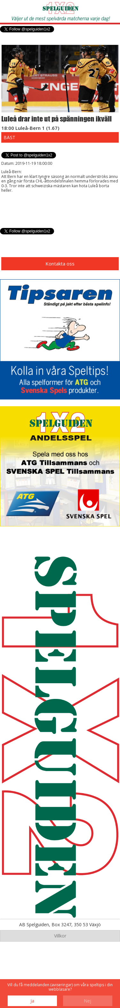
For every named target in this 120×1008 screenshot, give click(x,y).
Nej (87, 1001)
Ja (32, 1001)
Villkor (60, 936)
